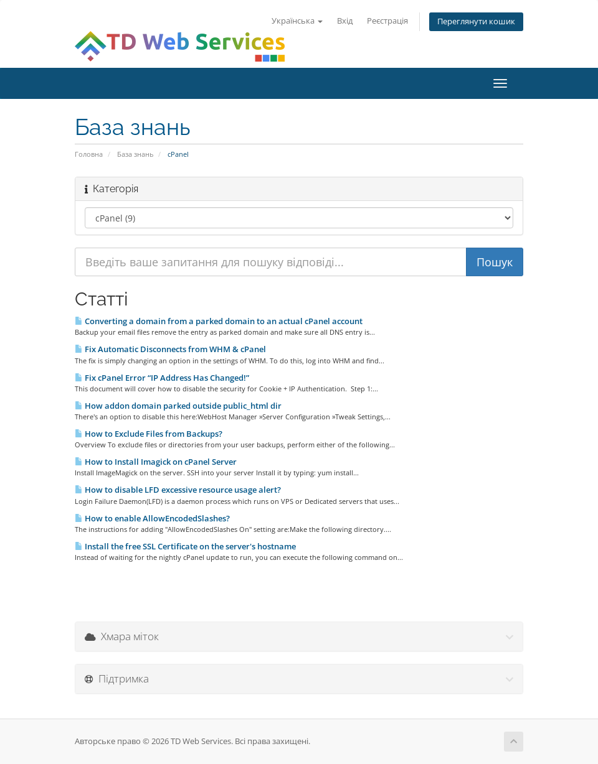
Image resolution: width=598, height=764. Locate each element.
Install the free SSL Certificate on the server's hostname (185, 546)
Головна (89, 154)
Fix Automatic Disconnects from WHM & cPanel (170, 349)
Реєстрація (387, 21)
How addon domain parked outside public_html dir (178, 405)
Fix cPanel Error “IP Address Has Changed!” (162, 377)
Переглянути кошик (476, 21)
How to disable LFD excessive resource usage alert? (178, 489)
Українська (297, 21)
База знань (135, 154)
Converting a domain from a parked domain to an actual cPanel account (219, 321)
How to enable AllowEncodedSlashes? (152, 518)
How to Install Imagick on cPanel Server (156, 461)
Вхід (345, 21)
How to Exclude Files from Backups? (148, 433)
